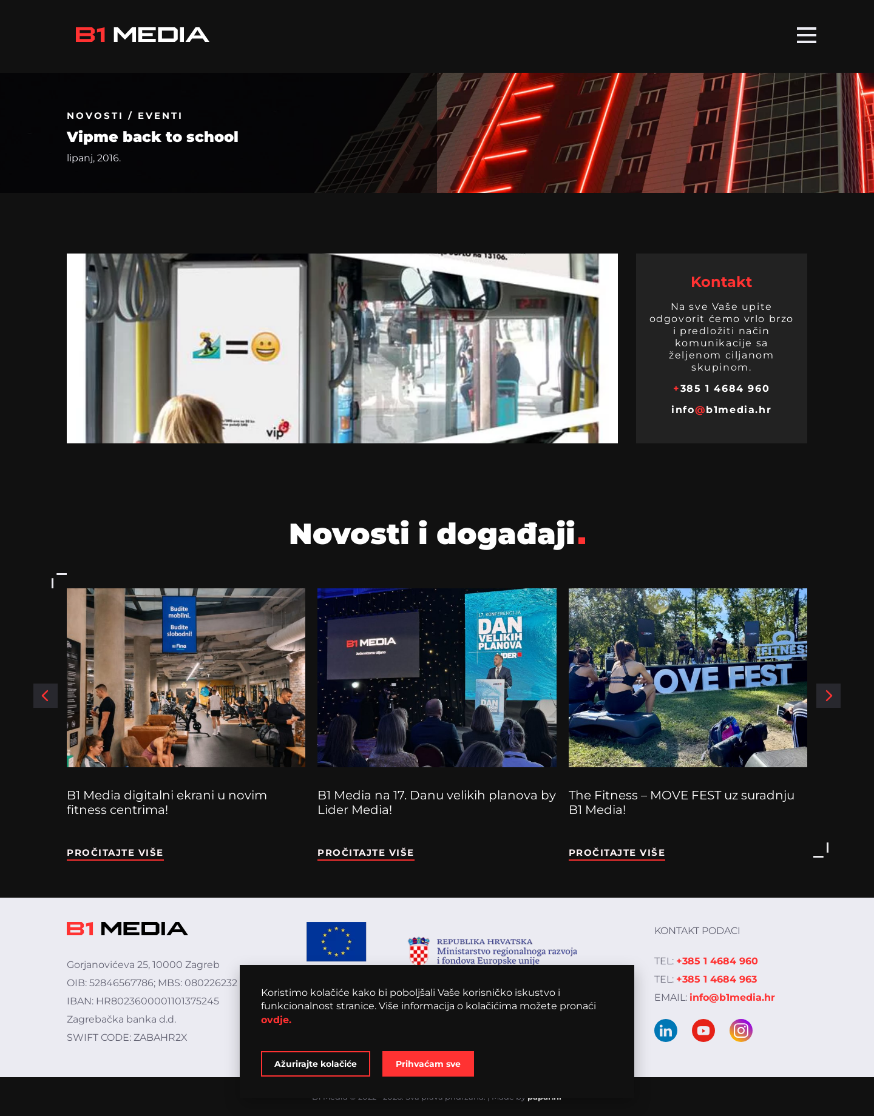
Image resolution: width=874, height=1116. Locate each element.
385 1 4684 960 (721, 388)
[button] (45, 696)
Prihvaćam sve (428, 1063)
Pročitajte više (115, 852)
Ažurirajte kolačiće (315, 1063)
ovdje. (276, 1020)
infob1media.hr (721, 409)
